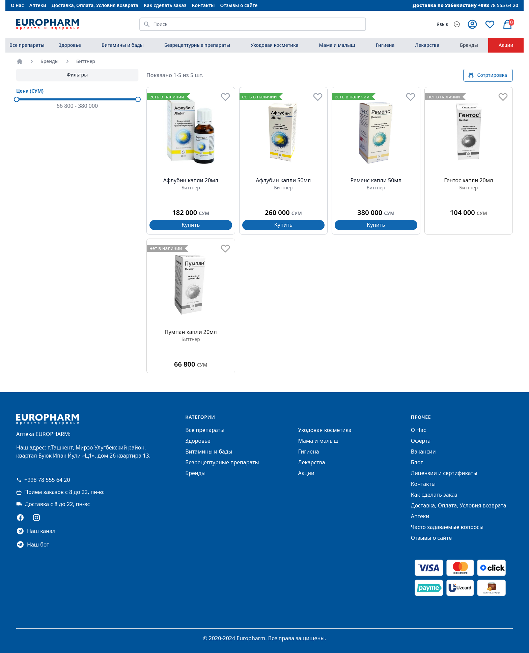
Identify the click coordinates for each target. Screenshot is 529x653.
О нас (17, 5)
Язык (442, 24)
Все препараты (26, 45)
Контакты (203, 5)
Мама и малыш (337, 45)
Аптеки (37, 5)
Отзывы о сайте (239, 5)
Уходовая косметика (274, 45)
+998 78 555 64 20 (43, 480)
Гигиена (385, 45)
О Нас (418, 430)
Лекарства (427, 45)
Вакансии (423, 451)
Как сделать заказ (165, 5)
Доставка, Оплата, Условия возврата (95, 5)
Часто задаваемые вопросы (447, 527)
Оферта (421, 440)
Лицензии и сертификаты (444, 473)
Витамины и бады (123, 45)
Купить (191, 224)
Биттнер (85, 61)
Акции (506, 45)
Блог (417, 462)
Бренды (469, 45)
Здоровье (70, 45)
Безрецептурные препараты (197, 45)
